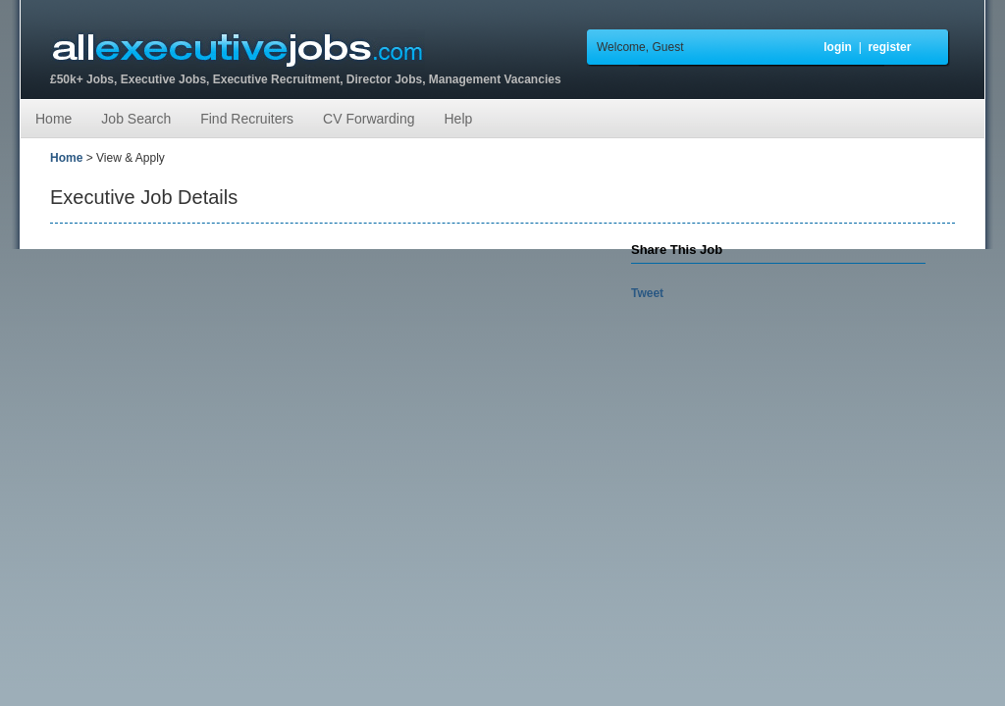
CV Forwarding (368, 118)
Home (53, 118)
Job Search (136, 118)
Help (458, 118)
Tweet (647, 293)
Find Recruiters (246, 118)
